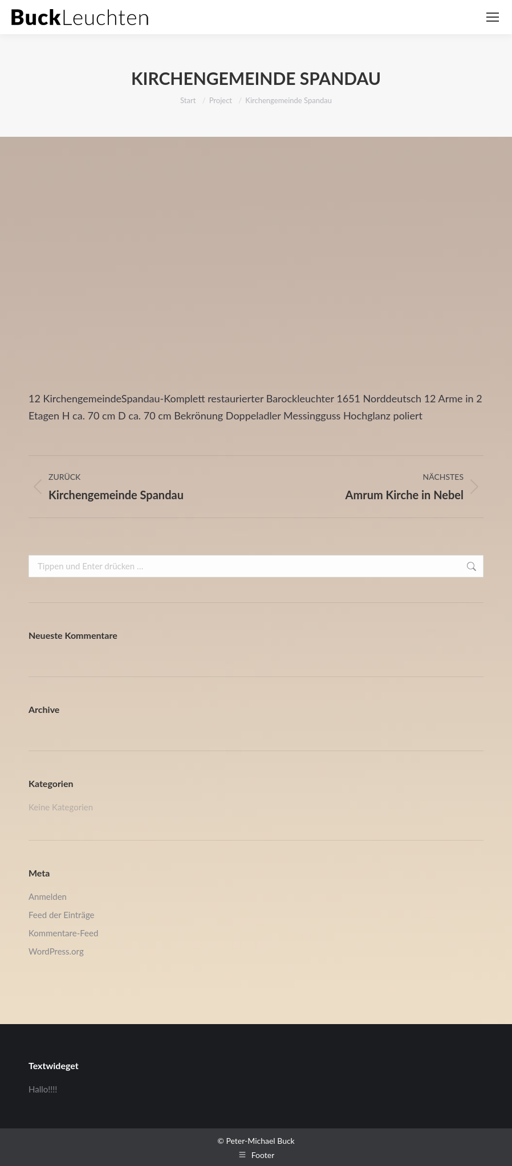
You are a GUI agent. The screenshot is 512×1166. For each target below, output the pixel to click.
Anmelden (48, 896)
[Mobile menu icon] (493, 17)
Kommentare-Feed (63, 933)
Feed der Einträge (61, 915)
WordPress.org (56, 951)
